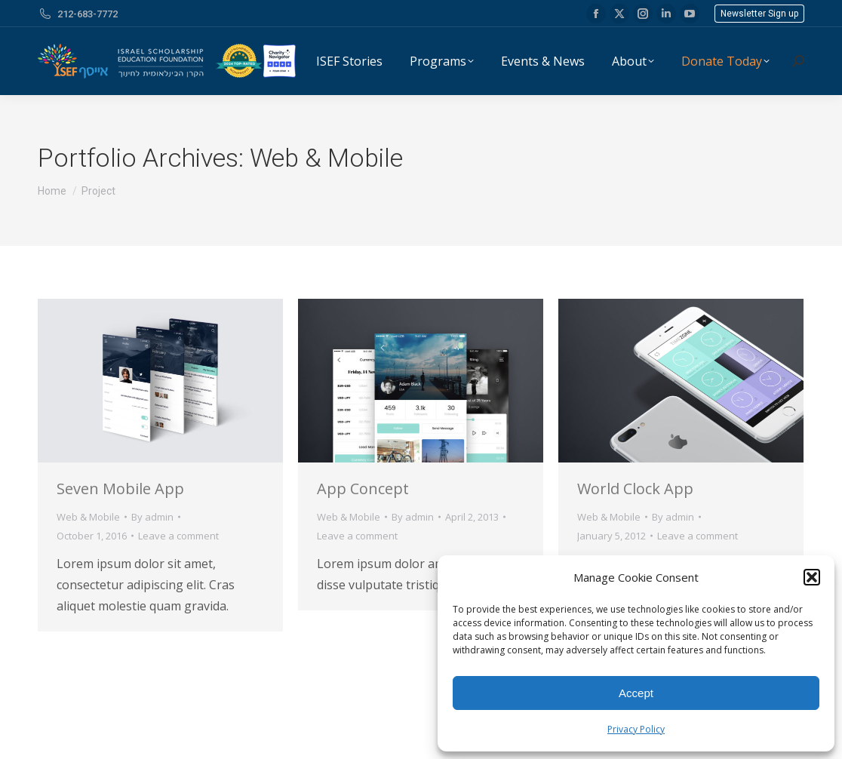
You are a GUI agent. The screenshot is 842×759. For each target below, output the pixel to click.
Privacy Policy (636, 729)
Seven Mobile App (120, 488)
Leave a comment (178, 535)
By (152, 517)
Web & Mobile (88, 517)
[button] (811, 577)
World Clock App (635, 488)
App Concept (363, 488)
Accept (636, 693)
